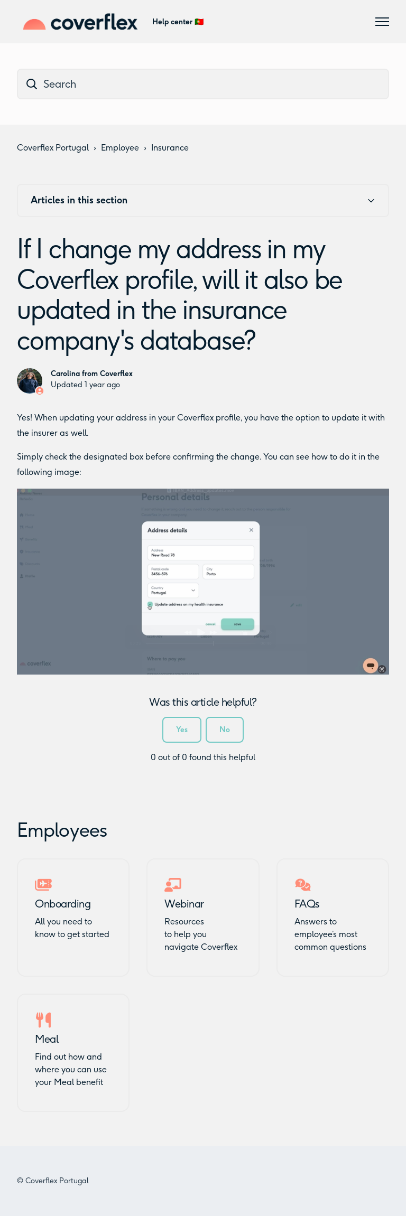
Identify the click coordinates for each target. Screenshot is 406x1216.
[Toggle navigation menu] (382, 22)
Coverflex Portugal (53, 148)
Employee (120, 148)
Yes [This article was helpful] (182, 729)
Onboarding (62, 903)
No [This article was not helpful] (224, 729)
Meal (46, 1039)
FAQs (307, 903)
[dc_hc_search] (203, 84)
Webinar (184, 903)
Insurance (170, 148)
